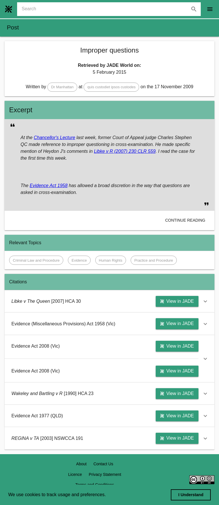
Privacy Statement (105, 474)
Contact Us (103, 464)
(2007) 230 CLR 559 (134, 151)
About (81, 464)
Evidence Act (43, 185)
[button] (62, 87)
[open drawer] (210, 9)
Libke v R (103, 151)
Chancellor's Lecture (54, 137)
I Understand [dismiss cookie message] (190, 494)
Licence (75, 474)
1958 (62, 185)
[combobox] (111, 9)
